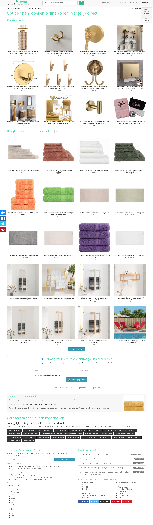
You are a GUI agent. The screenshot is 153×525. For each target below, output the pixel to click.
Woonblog (85, 487)
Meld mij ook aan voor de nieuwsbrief (46, 376)
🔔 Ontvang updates (76, 380)
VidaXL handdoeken (29, 437)
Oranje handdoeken (134, 437)
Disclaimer (85, 489)
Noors (13, 496)
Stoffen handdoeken (73, 437)
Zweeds (14, 498)
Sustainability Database (19, 479)
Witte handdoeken (28, 441)
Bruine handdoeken (14, 441)
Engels (13, 509)
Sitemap (85, 491)
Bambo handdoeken (119, 437)
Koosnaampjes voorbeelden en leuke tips (112, 455)
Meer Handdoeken (76, 349)
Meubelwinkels (87, 493)
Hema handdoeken (106, 434)
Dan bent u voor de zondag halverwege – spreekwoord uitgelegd (112, 468)
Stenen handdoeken (14, 434)
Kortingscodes (123, 487)
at (12, 518)
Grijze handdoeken (29, 430)
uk (12, 513)
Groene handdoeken (14, 437)
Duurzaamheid (123, 485)
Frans (13, 488)
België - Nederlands (18, 490)
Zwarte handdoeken (58, 437)
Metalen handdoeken (95, 430)
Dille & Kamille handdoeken (112, 430)
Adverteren (121, 493)
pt (12, 507)
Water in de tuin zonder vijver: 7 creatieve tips (112, 463)
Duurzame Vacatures (18, 475)
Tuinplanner (122, 491)
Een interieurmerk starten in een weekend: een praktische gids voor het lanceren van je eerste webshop (112, 473)
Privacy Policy (86, 498)
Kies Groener (15, 473)
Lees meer (147, 20)
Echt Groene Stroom (18, 471)
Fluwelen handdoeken (14, 430)
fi (11, 511)
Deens (13, 515)
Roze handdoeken (43, 437)
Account (133, 3)
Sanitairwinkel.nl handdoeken (73, 434)
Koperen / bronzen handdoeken (124, 434)
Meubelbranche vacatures (127, 483)
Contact (120, 498)
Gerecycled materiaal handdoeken (51, 434)
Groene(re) (23, 2)
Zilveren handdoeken (103, 437)
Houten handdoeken (129, 430)
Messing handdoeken (88, 437)
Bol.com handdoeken (91, 434)
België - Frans (15, 492)
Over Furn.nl (86, 485)
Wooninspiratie (123, 495)
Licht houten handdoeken (30, 434)
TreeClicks (14, 467)
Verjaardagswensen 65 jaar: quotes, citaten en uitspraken (112, 459)
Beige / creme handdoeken (78, 430)
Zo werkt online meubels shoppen (94, 495)
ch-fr (12, 503)
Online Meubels (87, 483)
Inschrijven (64, 459)
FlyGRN (13, 469)
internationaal (31, 475)
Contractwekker (16, 477)
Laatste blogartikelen (88, 450)
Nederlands (15, 486)
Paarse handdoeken (61, 430)
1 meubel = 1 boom (125, 489)
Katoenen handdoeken (45, 430)
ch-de (13, 501)
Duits (13, 505)
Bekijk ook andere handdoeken (33, 131)
